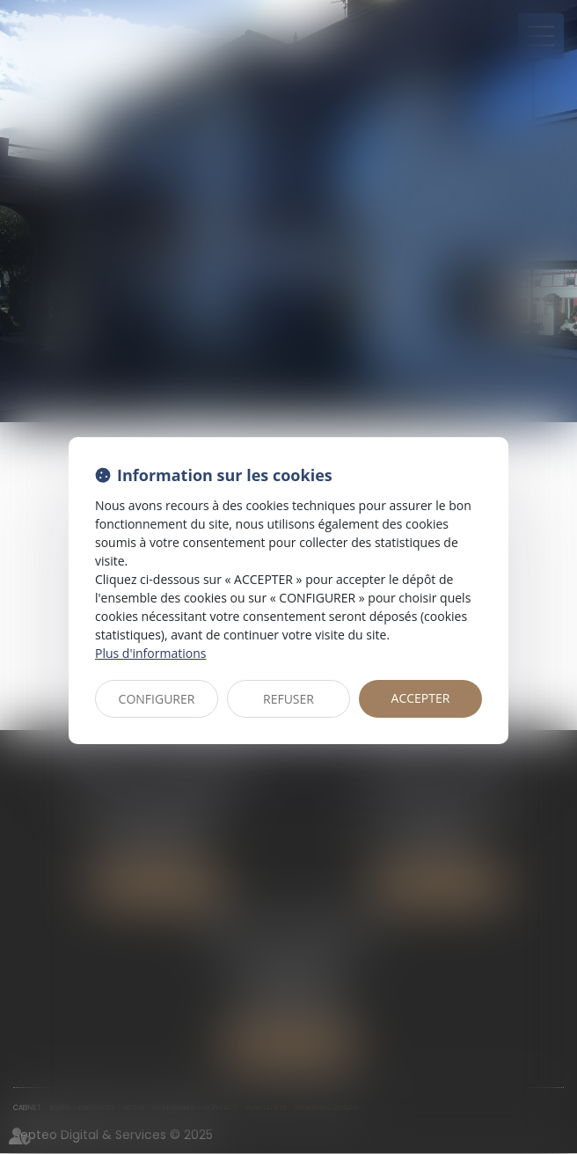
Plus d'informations (150, 653)
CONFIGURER (157, 698)
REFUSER (288, 698)
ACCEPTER (420, 698)
